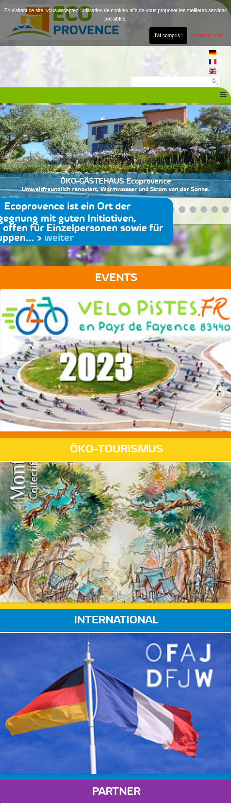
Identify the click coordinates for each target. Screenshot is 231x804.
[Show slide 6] (193, 209)
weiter (59, 238)
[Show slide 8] (214, 209)
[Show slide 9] (225, 209)
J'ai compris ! (168, 35)
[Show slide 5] (182, 209)
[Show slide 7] (203, 209)
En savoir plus (207, 35)
